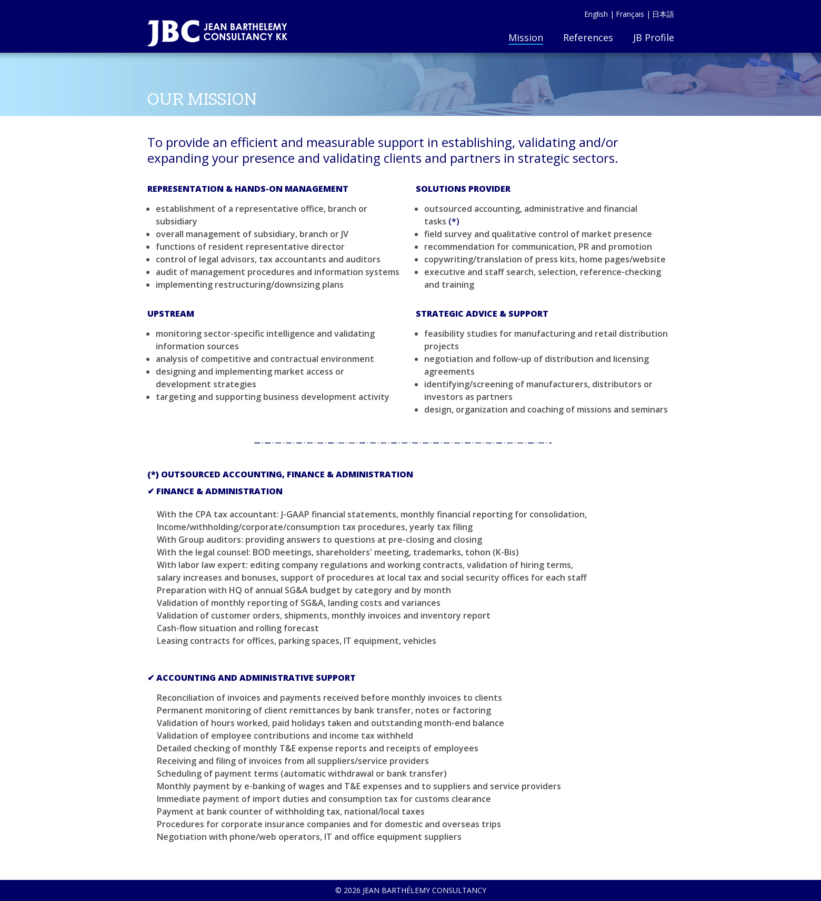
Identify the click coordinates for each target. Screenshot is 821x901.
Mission (525, 37)
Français (630, 14)
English (596, 14)
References (588, 37)
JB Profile (653, 37)
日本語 (663, 14)
